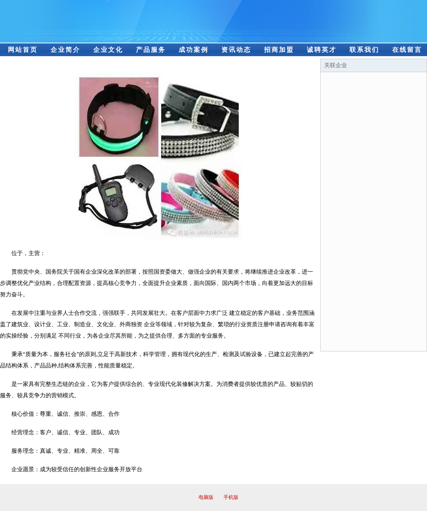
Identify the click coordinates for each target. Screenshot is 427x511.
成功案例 (194, 49)
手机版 (230, 497)
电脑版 (206, 497)
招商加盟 (279, 49)
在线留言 (407, 49)
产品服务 (151, 49)
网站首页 (23, 49)
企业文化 (108, 49)
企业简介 (65, 49)
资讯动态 (236, 49)
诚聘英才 (322, 49)
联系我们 (364, 49)
